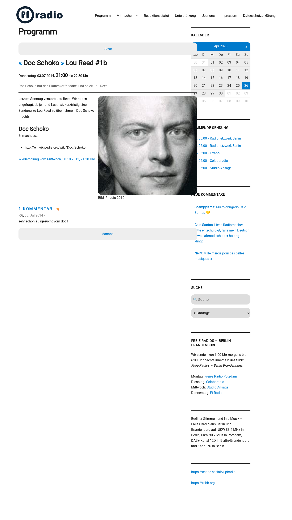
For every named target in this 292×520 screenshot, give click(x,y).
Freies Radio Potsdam (238, 370)
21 (222, 84)
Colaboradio (233, 375)
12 (268, 68)
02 (240, 61)
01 (231, 61)
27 (213, 92)
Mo (213, 53)
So (268, 53)
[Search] (240, 293)
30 (213, 61)
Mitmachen (124, 14)
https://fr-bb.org (221, 477)
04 (258, 61)
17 (249, 76)
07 (222, 68)
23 (240, 84)
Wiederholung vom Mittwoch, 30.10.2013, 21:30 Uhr (58, 152)
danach (108, 222)
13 (213, 76)
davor (108, 48)
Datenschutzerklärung (258, 14)
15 (231, 76)
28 (222, 92)
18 (258, 76)
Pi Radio (234, 386)
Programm (102, 14)
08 (231, 68)
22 (231, 84)
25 (258, 84)
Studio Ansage (235, 381)
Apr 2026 (240, 45)
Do (240, 53)
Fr (249, 53)
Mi (231, 53)
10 (249, 68)
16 (240, 76)
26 (268, 84)
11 (258, 68)
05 (268, 61)
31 (222, 61)
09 (240, 68)
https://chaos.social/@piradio (231, 466)
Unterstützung (184, 14)
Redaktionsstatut (155, 14)
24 (249, 84)
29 (231, 92)
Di (222, 53)
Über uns (207, 14)
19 (268, 76)
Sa (258, 53)
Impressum (228, 14)
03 (249, 61)
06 (213, 68)
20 (213, 84)
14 (222, 76)
